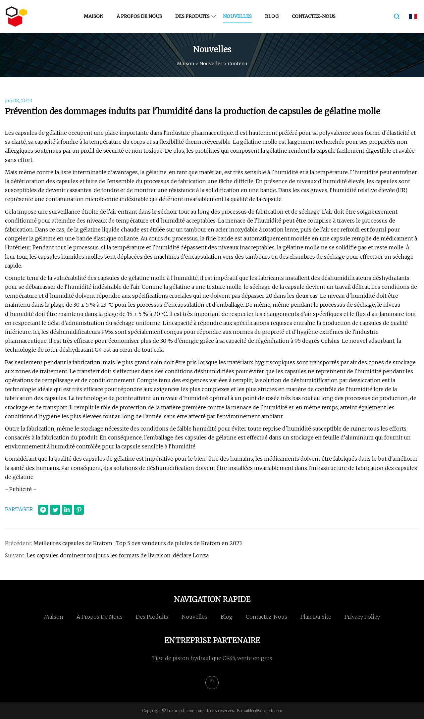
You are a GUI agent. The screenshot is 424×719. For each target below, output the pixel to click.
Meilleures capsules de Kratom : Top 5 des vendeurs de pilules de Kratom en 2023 (137, 543)
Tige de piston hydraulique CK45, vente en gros (212, 658)
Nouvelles (237, 16)
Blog (272, 16)
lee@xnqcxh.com (266, 710)
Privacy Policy (362, 616)
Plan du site (315, 616)
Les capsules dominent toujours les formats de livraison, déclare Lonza (117, 555)
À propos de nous (139, 16)
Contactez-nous (314, 16)
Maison (93, 16)
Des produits (192, 16)
